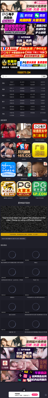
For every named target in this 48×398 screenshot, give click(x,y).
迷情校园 (12, 109)
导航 (3, 114)
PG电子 (12, 82)
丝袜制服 (22, 91)
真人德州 (22, 82)
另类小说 (22, 109)
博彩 (3, 83)
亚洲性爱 (12, 94)
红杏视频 (12, 115)
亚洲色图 (22, 100)
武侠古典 (43, 106)
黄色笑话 (32, 109)
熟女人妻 (12, 91)
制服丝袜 (12, 97)
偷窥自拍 (12, 100)
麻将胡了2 (11, 84)
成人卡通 (32, 94)
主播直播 (32, 91)
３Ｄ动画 (43, 88)
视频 (3, 89)
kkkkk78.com (23, 72)
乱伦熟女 (32, 97)
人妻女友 (32, 106)
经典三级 (22, 97)
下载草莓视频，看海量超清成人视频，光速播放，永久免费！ (28, 234)
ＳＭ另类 (43, 91)
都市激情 (12, 106)
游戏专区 (43, 82)
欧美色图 (32, 100)
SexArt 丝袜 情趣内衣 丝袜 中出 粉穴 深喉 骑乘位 (13, 238)
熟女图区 (32, 103)
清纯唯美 (22, 103)
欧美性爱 (43, 94)
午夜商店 (22, 112)
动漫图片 (43, 100)
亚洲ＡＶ (12, 88)
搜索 (44, 76)
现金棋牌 (32, 84)
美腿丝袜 (12, 103)
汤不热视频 (43, 112)
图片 (3, 101)
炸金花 (22, 84)
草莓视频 (32, 112)
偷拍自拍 (22, 94)
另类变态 (43, 97)
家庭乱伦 (22, 106)
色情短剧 (22, 115)
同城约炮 (12, 112)
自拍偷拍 (22, 88)
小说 (3, 108)
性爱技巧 (43, 109)
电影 (3, 95)
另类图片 (43, 103)
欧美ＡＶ (32, 88)
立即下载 (35, 394)
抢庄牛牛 (43, 84)
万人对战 (32, 82)
